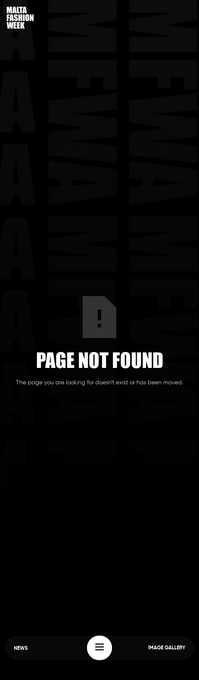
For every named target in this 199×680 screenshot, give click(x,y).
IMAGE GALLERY (166, 648)
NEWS (21, 648)
